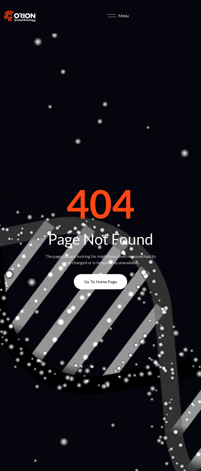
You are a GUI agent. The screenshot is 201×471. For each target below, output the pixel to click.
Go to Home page (100, 281)
